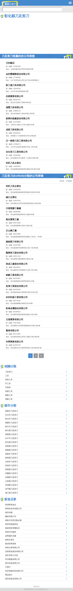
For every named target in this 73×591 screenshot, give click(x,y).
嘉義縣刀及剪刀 (11, 450)
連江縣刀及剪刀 (11, 493)
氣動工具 (8, 395)
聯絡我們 (36, 586)
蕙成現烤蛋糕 (10, 544)
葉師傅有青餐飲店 (12, 528)
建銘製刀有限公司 (14, 241)
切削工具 (8, 380)
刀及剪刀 (8, 372)
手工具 (8, 383)
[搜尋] (32, 9)
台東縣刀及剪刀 (11, 481)
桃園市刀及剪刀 (11, 423)
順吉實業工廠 (12, 219)
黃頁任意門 (11, 3)
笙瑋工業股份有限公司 (17, 286)
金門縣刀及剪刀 (11, 489)
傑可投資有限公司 (12, 563)
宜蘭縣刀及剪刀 (11, 473)
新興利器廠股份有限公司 (18, 118)
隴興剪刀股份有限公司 (17, 253)
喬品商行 (8, 575)
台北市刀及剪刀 (11, 415)
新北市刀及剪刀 (11, 419)
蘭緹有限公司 (10, 516)
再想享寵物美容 (11, 524)
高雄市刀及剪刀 (11, 465)
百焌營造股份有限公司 (14, 551)
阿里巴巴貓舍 (10, 532)
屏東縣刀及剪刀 (11, 469)
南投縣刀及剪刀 (11, 458)
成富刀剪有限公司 (14, 129)
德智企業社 (9, 540)
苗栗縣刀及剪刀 (11, 434)
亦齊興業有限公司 (14, 341)
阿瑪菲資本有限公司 (13, 509)
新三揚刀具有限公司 (15, 85)
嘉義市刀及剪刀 (11, 454)
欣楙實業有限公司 (14, 96)
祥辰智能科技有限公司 (14, 571)
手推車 (8, 387)
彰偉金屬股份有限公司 (17, 308)
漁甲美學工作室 (11, 555)
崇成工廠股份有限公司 (17, 264)
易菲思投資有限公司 (13, 579)
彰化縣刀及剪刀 (11, 442)
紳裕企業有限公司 (12, 547)
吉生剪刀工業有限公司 (17, 152)
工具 (7, 376)
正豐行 (8, 567)
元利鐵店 (10, 63)
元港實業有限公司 (14, 319)
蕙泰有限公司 (12, 330)
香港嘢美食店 (10, 505)
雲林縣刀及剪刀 (11, 446)
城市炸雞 (8, 512)
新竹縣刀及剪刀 (11, 430)
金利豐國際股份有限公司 (18, 74)
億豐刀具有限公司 (14, 107)
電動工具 (8, 399)
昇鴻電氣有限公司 (12, 559)
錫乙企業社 (11, 197)
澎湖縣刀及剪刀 (11, 485)
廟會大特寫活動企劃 (13, 520)
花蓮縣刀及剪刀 (11, 477)
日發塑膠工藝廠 (13, 208)
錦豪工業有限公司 (14, 275)
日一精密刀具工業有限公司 (19, 141)
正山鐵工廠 (11, 230)
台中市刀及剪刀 (11, 438)
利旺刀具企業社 (13, 163)
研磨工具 (8, 391)
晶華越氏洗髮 (10, 536)
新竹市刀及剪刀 (11, 427)
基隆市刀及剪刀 (11, 411)
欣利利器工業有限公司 (17, 297)
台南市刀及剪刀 (11, 462)
